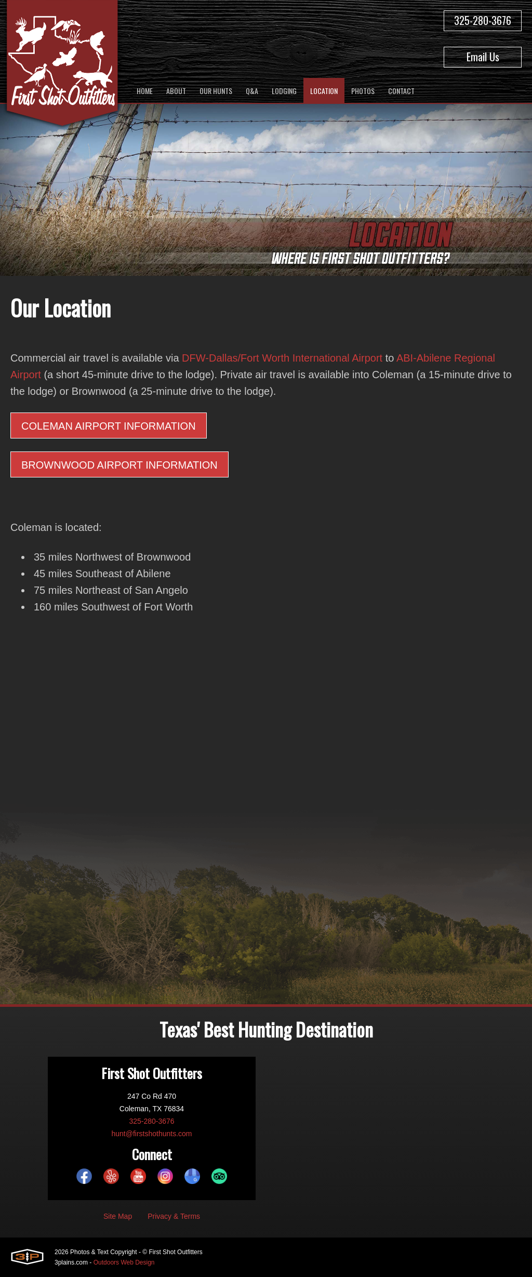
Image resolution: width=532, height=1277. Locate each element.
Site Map (117, 1216)
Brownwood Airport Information (119, 465)
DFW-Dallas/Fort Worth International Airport (282, 358)
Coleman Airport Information (108, 426)
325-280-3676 (482, 20)
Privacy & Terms (174, 1216)
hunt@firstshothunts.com (151, 1133)
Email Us (483, 56)
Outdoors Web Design (124, 1262)
